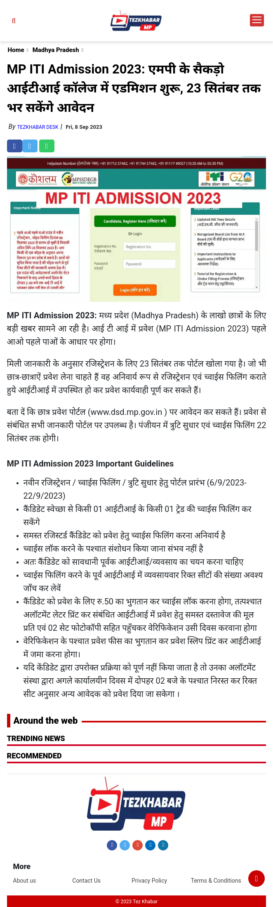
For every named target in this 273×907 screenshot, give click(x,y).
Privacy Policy (149, 880)
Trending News (36, 738)
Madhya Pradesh (56, 50)
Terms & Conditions (216, 880)
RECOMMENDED (34, 755)
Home (16, 50)
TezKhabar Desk (37, 127)
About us (24, 880)
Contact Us (86, 880)
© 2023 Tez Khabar (136, 902)
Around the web (46, 720)
